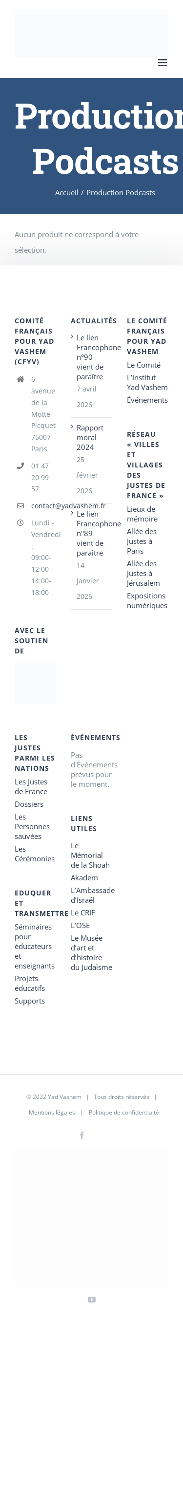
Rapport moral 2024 (90, 437)
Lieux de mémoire (142, 513)
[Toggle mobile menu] (163, 62)
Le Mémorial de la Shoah (90, 855)
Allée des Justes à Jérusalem (143, 573)
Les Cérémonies (35, 853)
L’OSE (80, 925)
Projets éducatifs (30, 983)
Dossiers (29, 804)
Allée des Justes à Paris (142, 541)
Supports (30, 1000)
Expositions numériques (147, 600)
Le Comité (144, 365)
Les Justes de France (31, 786)
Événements (147, 400)
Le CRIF (83, 912)
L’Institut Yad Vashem (147, 382)
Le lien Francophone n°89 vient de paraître (92, 533)
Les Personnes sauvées (32, 826)
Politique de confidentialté (124, 1112)
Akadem (84, 877)
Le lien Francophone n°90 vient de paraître (92, 357)
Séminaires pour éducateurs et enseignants (35, 946)
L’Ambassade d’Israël (91, 895)
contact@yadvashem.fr (43, 505)
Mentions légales (52, 1112)
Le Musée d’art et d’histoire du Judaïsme (91, 952)
